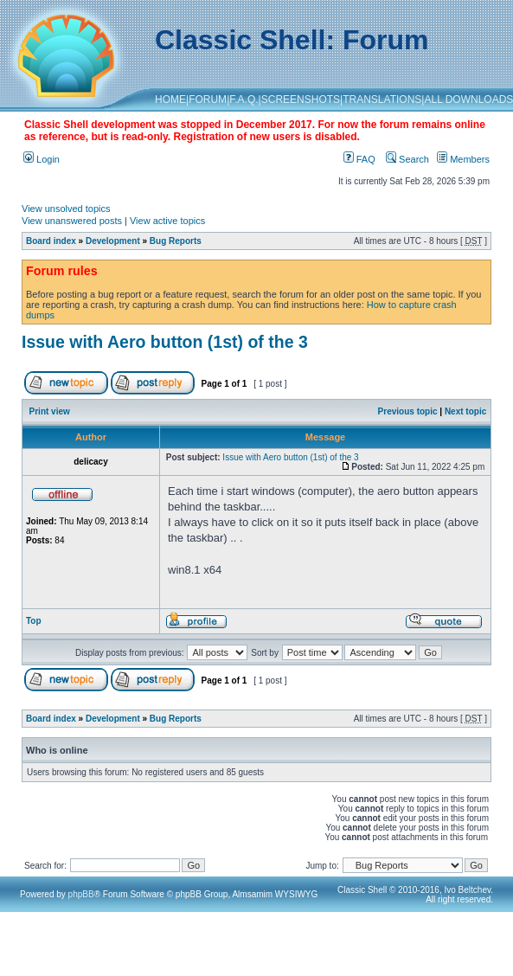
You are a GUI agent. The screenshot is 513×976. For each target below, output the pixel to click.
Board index (51, 241)
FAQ (359, 159)
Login (41, 159)
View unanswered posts (72, 220)
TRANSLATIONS (382, 99)
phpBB (81, 894)
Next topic (465, 411)
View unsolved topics (66, 208)
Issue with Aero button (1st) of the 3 (165, 341)
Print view (49, 411)
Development (113, 241)
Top (34, 621)
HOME (170, 99)
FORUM (208, 99)
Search (407, 159)
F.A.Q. (243, 99)
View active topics (167, 220)
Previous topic (408, 411)
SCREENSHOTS (300, 99)
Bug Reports (176, 241)
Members (463, 159)
